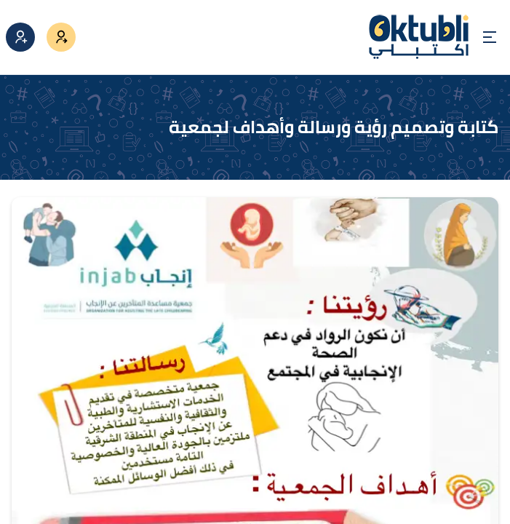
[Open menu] (489, 37)
